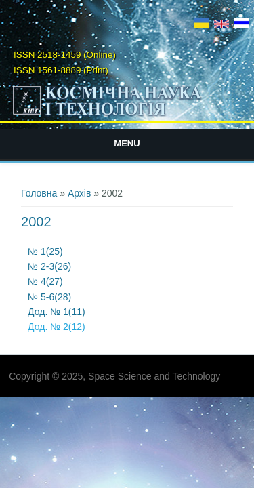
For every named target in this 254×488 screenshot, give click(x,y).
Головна (39, 193)
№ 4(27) (46, 281)
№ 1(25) (45, 251)
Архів (79, 193)
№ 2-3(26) (51, 266)
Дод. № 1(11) (56, 311)
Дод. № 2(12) (56, 326)
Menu (127, 143)
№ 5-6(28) (49, 296)
